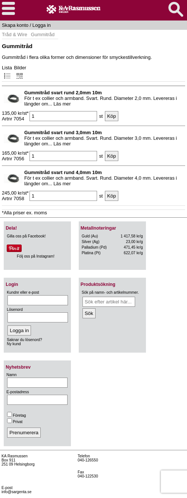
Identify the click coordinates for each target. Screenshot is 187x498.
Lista (7, 72)
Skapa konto (15, 25)
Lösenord (15, 310)
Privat (14, 422)
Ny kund (14, 344)
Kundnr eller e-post (23, 292)
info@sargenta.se (16, 492)
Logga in (41, 25)
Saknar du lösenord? (24, 340)
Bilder (20, 72)
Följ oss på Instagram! (35, 256)
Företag (16, 415)
